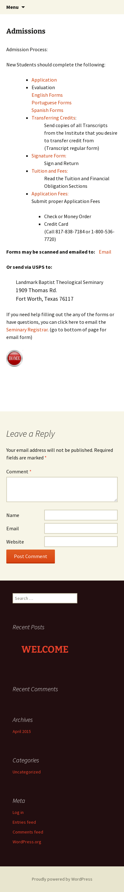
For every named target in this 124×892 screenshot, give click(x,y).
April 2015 (22, 731)
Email (105, 252)
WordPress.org (27, 842)
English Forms (47, 95)
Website (15, 541)
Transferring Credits (53, 117)
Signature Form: (49, 155)
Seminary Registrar (27, 329)
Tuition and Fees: (50, 171)
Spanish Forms (47, 110)
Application (44, 80)
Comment (19, 471)
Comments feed (28, 832)
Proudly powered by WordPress (62, 879)
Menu (12, 7)
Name (12, 515)
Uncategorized (27, 772)
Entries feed (24, 822)
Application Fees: (50, 193)
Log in (18, 812)
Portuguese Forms (52, 102)
